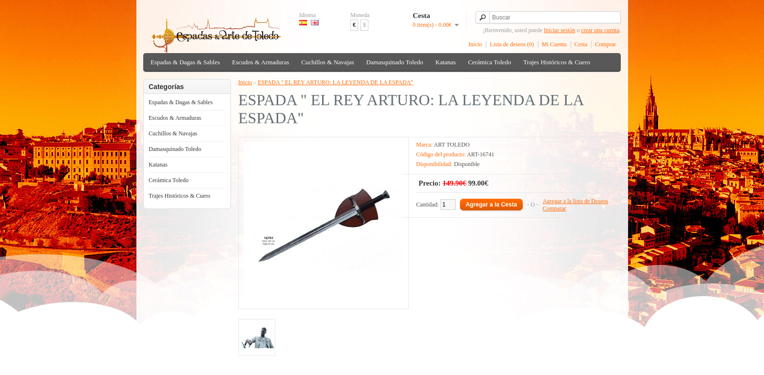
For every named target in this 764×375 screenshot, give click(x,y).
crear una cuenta (600, 30)
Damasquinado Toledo (394, 62)
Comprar (605, 44)
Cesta (581, 44)
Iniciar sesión (559, 30)
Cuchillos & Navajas (327, 62)
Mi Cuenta (554, 44)
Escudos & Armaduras (260, 62)
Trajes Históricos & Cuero (556, 62)
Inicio (475, 44)
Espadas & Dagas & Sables (185, 62)
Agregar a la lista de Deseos (575, 201)
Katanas (446, 62)
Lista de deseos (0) (512, 44)
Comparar (554, 208)
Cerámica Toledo (489, 62)
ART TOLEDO (452, 144)
